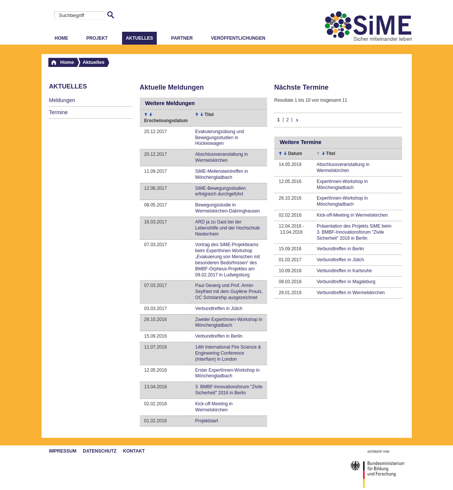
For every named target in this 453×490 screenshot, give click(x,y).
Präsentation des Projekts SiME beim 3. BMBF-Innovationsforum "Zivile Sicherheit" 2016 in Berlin (354, 232)
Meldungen (62, 100)
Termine (58, 112)
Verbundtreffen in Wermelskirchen (351, 292)
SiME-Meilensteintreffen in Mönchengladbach (221, 174)
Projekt (97, 38)
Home (61, 38)
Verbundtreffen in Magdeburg (346, 281)
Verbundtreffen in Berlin (219, 336)
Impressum (63, 451)
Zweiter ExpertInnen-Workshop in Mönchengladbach (229, 322)
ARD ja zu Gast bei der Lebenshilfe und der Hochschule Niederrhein (227, 228)
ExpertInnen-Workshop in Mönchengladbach (342, 184)
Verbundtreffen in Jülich (219, 308)
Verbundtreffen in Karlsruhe (344, 270)
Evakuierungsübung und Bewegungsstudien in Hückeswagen (219, 137)
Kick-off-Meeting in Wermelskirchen (214, 406)
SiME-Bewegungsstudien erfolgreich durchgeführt (220, 191)
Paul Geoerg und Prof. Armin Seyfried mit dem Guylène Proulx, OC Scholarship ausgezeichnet (229, 291)
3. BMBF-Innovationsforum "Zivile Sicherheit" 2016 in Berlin (229, 389)
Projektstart (206, 420)
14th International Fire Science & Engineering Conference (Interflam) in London (228, 353)
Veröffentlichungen (238, 38)
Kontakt (134, 451)
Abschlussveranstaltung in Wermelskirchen (221, 157)
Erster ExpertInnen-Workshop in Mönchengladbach (227, 373)
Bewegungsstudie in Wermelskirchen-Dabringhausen (227, 208)
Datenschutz (99, 451)
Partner (182, 38)
